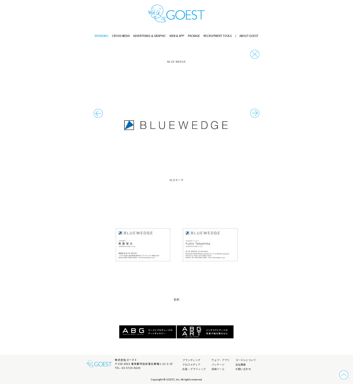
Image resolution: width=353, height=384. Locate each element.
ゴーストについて (245, 360)
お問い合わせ (243, 369)
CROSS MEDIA (121, 36)
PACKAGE (194, 36)
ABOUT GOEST (246, 36)
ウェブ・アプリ (221, 360)
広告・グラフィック (194, 369)
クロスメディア (191, 364)
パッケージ (218, 364)
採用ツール (218, 369)
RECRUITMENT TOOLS (217, 36)
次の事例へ (98, 113)
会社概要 (240, 364)
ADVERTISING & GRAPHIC (149, 36)
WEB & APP (176, 36)
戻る (254, 54)
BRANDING (101, 36)
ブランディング (191, 360)
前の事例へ (254, 113)
